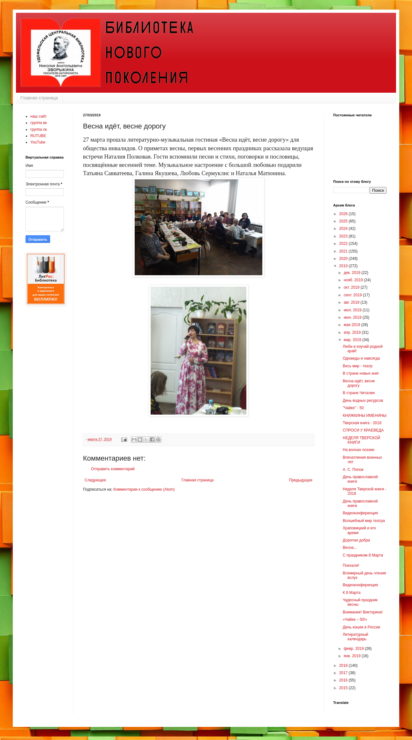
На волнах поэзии (358, 450)
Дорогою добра (356, 540)
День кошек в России (361, 627)
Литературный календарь (355, 636)
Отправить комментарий (113, 469)
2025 (344, 221)
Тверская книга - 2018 (362, 423)
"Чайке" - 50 (353, 408)
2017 (344, 673)
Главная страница (39, 97)
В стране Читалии (359, 393)
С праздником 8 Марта (363, 555)
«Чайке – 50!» (355, 619)
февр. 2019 (354, 648)
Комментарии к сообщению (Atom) (144, 489)
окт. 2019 (352, 287)
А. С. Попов (353, 469)
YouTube (37, 142)
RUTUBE (38, 136)
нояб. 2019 (354, 280)
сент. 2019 (353, 295)
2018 (344, 665)
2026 (344, 214)
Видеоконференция (360, 513)
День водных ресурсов (363, 400)
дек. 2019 (353, 272)
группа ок (38, 129)
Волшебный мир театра (364, 520)
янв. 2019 (353, 656)
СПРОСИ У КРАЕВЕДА (363, 430)
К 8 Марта (352, 592)
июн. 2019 (353, 317)
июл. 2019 (353, 310)
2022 (344, 243)
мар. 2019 (353, 340)
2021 (344, 251)
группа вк (38, 123)
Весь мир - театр (357, 366)
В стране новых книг (361, 373)
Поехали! (351, 565)
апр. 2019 (353, 332)
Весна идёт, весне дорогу (359, 383)
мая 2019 (352, 325)
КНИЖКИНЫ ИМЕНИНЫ (364, 415)
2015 (344, 688)
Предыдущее (300, 480)
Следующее (95, 480)
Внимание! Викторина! (363, 612)
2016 (344, 680)
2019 (344, 266)
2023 (344, 236)
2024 (344, 228)
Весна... (350, 547)
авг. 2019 (352, 302)
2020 (344, 258)
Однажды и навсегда (361, 358)
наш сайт (38, 116)
